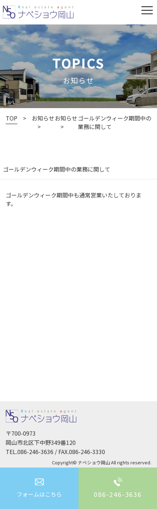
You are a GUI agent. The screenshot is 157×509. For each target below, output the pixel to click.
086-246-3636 (35, 451)
